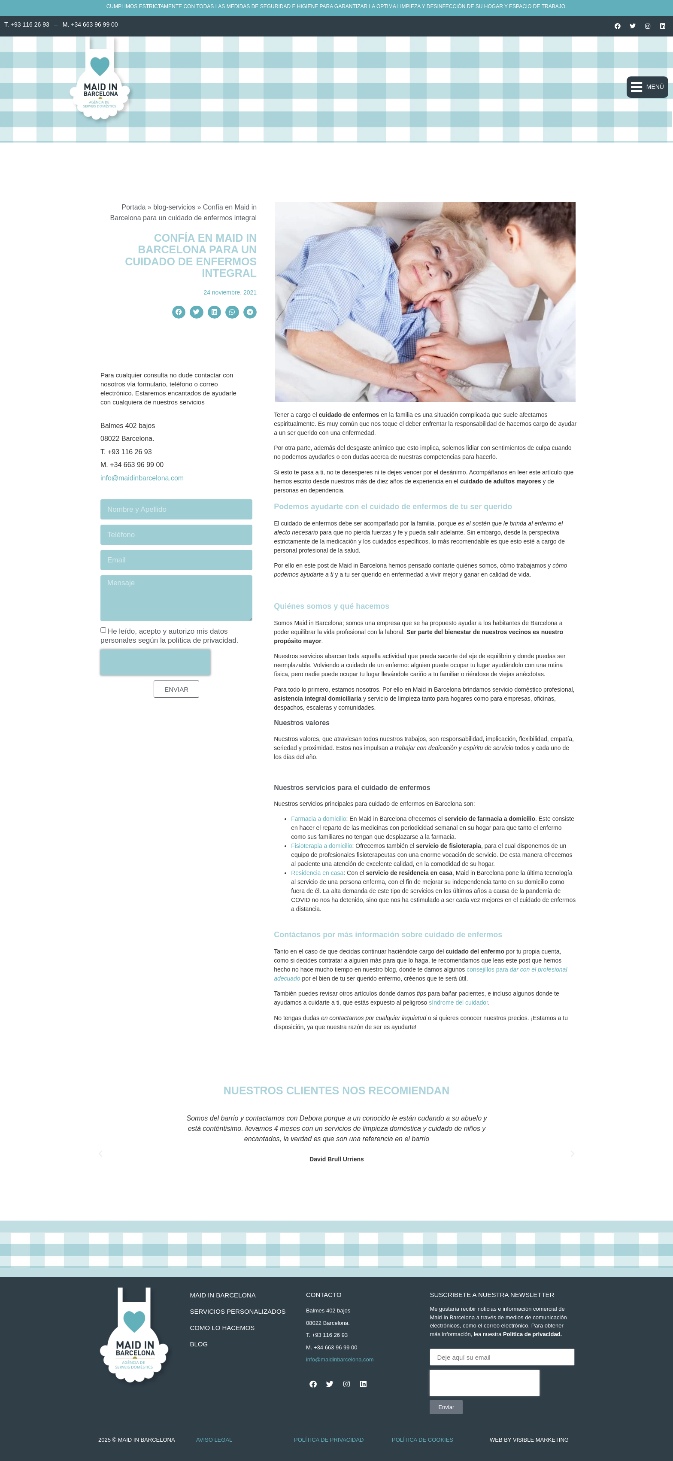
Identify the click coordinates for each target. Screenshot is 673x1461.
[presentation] (155, 662)
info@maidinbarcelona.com (142, 478)
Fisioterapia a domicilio (321, 845)
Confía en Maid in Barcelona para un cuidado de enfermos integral (191, 255)
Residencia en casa (317, 872)
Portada (133, 207)
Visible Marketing (541, 1440)
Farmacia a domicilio (318, 818)
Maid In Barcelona (222, 1295)
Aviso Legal (214, 1440)
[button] (647, 87)
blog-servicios (174, 207)
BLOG (199, 1344)
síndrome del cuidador (458, 1002)
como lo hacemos (222, 1327)
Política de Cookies (422, 1440)
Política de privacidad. (532, 1334)
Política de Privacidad (329, 1440)
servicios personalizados (237, 1311)
